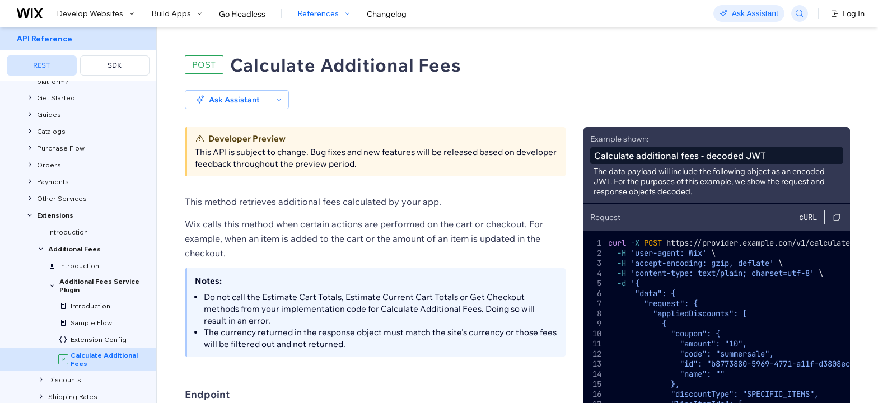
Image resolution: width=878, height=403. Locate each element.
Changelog (387, 14)
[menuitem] (78, 54)
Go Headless (242, 14)
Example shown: (619, 120)
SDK (115, 65)
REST (41, 65)
